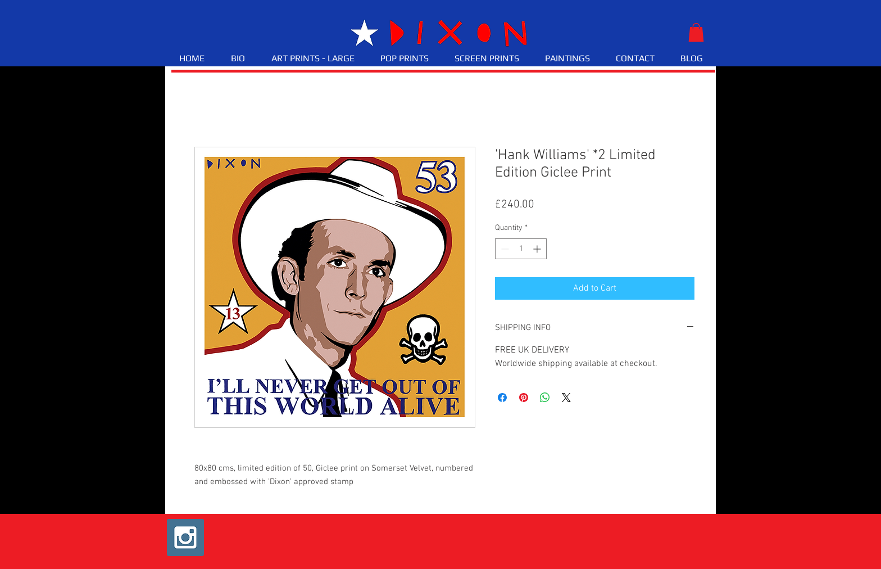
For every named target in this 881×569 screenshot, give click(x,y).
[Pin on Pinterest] (523, 397)
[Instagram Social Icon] (185, 537)
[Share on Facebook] (502, 397)
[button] (696, 32)
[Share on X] (566, 397)
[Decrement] (504, 249)
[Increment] (538, 249)
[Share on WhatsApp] (545, 397)
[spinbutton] (521, 249)
